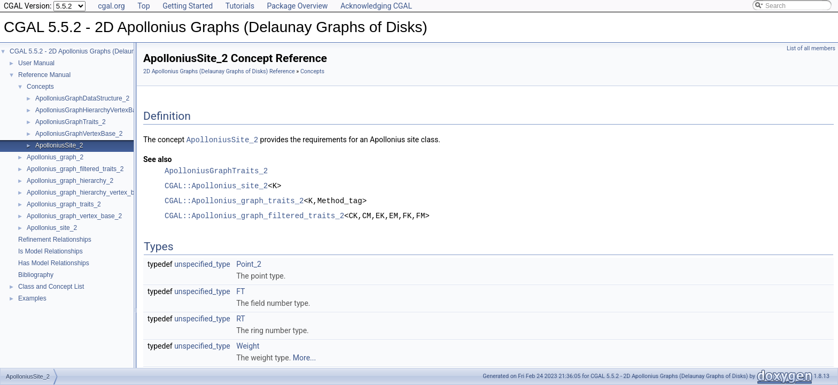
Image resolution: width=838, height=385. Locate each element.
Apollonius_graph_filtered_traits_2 (75, 169)
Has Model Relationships (53, 263)
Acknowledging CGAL (376, 6)
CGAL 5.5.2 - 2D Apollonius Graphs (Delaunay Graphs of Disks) (100, 51)
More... (304, 357)
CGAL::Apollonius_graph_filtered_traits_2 (254, 215)
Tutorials (240, 6)
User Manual (36, 63)
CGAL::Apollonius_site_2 (216, 185)
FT (240, 291)
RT (240, 318)
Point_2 (248, 263)
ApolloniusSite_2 (59, 145)
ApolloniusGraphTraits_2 (70, 122)
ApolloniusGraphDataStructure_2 (82, 98)
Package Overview (297, 6)
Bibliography (35, 275)
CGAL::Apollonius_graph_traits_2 (234, 200)
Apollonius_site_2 (52, 228)
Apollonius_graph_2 (55, 157)
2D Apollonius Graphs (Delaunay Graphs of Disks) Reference (219, 71)
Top (143, 6)
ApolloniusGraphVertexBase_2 (78, 133)
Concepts (40, 86)
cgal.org (111, 6)
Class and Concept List (51, 286)
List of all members (811, 48)
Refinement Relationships (54, 239)
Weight (247, 345)
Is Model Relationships (50, 251)
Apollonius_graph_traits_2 (64, 204)
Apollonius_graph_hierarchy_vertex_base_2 (89, 192)
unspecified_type (202, 263)
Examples (32, 298)
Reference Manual (44, 75)
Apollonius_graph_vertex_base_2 (74, 216)
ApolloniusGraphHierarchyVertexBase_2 (92, 110)
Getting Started (187, 6)
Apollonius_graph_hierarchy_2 (70, 180)
